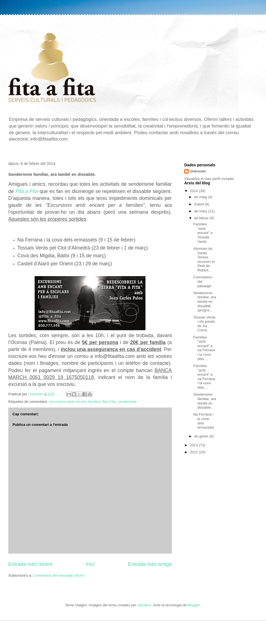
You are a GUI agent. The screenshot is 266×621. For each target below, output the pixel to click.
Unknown (198, 171)
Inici (90, 564)
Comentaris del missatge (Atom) (59, 575)
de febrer (202, 218)
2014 (194, 191)
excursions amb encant (67, 401)
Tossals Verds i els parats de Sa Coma (204, 323)
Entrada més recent (30, 564)
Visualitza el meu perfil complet (209, 179)
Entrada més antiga (150, 564)
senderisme (127, 401)
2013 (194, 445)
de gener (201, 436)
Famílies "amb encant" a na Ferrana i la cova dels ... (204, 348)
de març (201, 211)
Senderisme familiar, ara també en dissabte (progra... (204, 301)
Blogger (194, 605)
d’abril (199, 204)
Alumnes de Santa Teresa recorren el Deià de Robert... (203, 259)
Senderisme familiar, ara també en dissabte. (204, 400)
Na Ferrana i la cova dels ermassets (203, 420)
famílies (94, 401)
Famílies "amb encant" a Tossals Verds (203, 232)
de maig (201, 197)
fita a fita (109, 401)
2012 (194, 452)
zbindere (144, 605)
